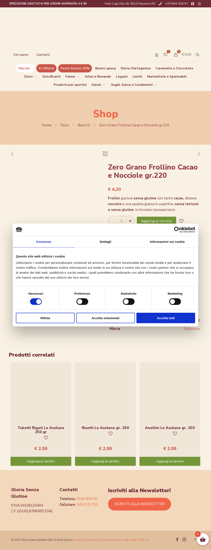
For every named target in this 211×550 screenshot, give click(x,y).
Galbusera (192, 328)
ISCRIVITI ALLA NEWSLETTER (139, 504)
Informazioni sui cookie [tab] (167, 241)
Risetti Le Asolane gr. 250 (105, 427)
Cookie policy (92, 540)
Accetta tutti (166, 318)
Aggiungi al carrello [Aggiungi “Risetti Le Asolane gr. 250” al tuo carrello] (105, 461)
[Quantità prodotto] (121, 221)
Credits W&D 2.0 (138, 540)
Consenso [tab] (43, 241)
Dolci (65, 125)
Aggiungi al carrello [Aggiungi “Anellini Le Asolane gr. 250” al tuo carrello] (170, 461)
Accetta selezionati (105, 318)
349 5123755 (87, 504)
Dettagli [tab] (105, 241)
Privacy (77, 540)
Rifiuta (45, 318)
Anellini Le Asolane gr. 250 (170, 427)
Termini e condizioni (114, 540)
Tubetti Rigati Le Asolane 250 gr (41, 429)
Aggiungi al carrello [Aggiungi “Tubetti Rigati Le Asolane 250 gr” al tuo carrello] (41, 461)
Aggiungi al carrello (156, 221)
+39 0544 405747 (176, 4)
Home (47, 125)
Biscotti (84, 125)
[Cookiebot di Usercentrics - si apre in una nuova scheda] (177, 230)
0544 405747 (87, 499)
